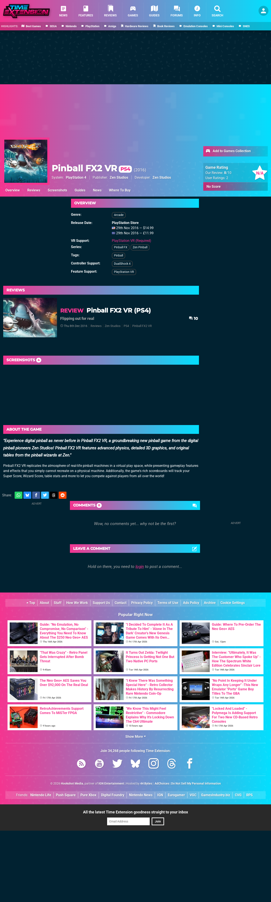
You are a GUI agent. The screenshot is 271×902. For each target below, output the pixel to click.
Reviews (33, 190)
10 (193, 318)
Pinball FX (120, 247)
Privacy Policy (142, 603)
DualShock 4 (122, 264)
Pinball (118, 255)
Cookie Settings (232, 603)
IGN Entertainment (111, 783)
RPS (249, 795)
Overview (12, 190)
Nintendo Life (40, 795)
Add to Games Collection (228, 151)
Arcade (118, 215)
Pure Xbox (88, 795)
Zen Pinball (140, 247)
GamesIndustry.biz (215, 795)
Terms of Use (167, 603)
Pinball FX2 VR (92, 168)
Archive (210, 603)
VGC (193, 795)
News (97, 190)
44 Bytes (146, 783)
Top (30, 603)
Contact (120, 603)
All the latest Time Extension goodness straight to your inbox (135, 812)
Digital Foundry (112, 795)
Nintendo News (140, 795)
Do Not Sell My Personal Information (196, 783)
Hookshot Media (72, 783)
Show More (135, 737)
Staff (58, 603)
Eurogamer (176, 795)
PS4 (126, 326)
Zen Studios (119, 177)
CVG (238, 795)
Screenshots (57, 190)
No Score (213, 186)
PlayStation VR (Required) (131, 241)
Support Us (101, 603)
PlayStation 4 (76, 177)
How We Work (77, 603)
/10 (227, 173)
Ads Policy (191, 603)
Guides (80, 190)
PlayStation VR (124, 272)
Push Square (66, 795)
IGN (160, 795)
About (44, 603)
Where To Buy (120, 190)
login (140, 566)
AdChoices (161, 783)
